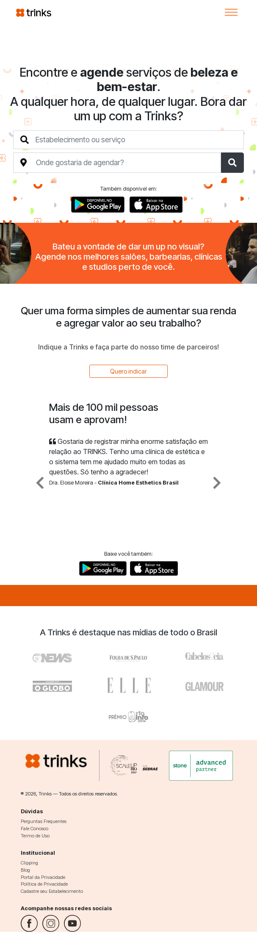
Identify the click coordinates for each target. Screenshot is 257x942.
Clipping (29, 863)
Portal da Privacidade (43, 877)
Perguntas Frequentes (43, 821)
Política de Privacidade (44, 884)
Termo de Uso (35, 836)
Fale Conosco (34, 828)
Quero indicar (128, 371)
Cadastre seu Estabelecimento (52, 891)
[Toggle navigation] (231, 12)
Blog (25, 870)
